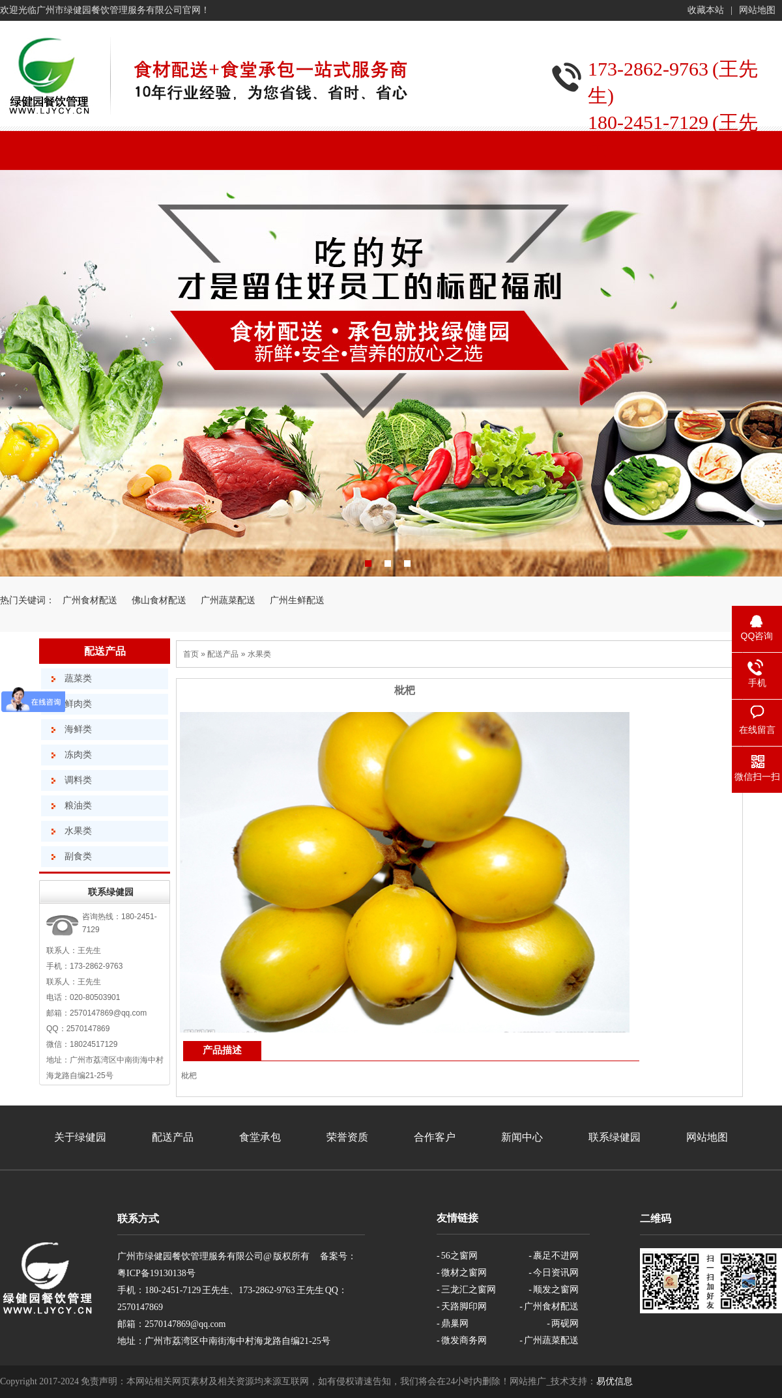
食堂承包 (260, 1137)
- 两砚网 (563, 1323)
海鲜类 (78, 729)
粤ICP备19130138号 (156, 1273)
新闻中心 (522, 1137)
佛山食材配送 (159, 600)
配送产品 (105, 651)
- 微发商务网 (462, 1340)
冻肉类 (78, 755)
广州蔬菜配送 (228, 600)
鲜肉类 (78, 704)
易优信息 (614, 1381)
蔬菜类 (78, 678)
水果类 (78, 831)
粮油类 (78, 805)
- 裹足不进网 (554, 1256)
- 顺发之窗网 (554, 1289)
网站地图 (757, 10)
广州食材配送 (90, 600)
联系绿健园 (614, 1137)
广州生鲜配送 (297, 600)
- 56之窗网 (457, 1256)
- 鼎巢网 (453, 1323)
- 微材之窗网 (462, 1272)
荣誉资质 (347, 1137)
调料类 (78, 780)
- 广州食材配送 (549, 1306)
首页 (191, 654)
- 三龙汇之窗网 (466, 1289)
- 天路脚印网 (462, 1306)
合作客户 (435, 1137)
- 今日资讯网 (554, 1272)
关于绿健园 (80, 1137)
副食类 (78, 856)
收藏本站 (706, 10)
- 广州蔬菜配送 (549, 1340)
